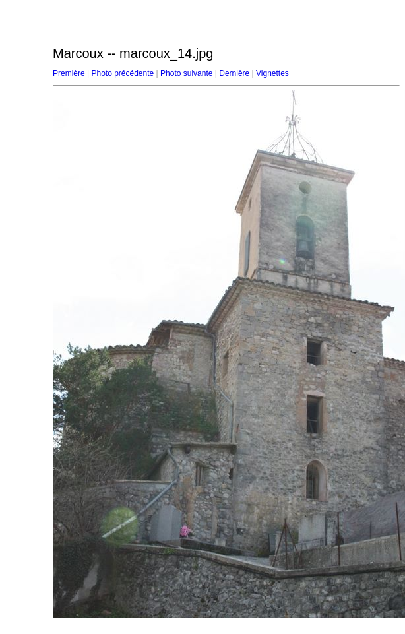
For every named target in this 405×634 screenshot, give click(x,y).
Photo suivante (186, 73)
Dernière (234, 73)
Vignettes (272, 73)
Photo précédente (122, 73)
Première (69, 73)
